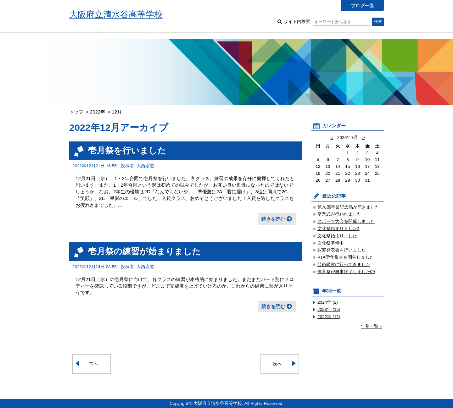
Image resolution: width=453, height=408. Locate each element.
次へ (277, 364)
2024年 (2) (327, 302)
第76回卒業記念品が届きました (348, 207)
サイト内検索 (326, 21)
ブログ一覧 (362, 5)
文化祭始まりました (337, 236)
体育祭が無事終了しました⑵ (346, 271)
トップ (76, 111)
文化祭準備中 (330, 243)
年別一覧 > (371, 326)
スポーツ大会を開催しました (346, 221)
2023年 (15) (328, 309)
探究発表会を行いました (341, 250)
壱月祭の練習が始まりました (144, 251)
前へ (93, 364)
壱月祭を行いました (127, 150)
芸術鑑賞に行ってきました (343, 264)
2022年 (97, 111)
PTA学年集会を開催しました (345, 257)
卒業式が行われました (339, 214)
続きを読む (273, 219)
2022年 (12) (328, 316)
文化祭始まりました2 (338, 228)
